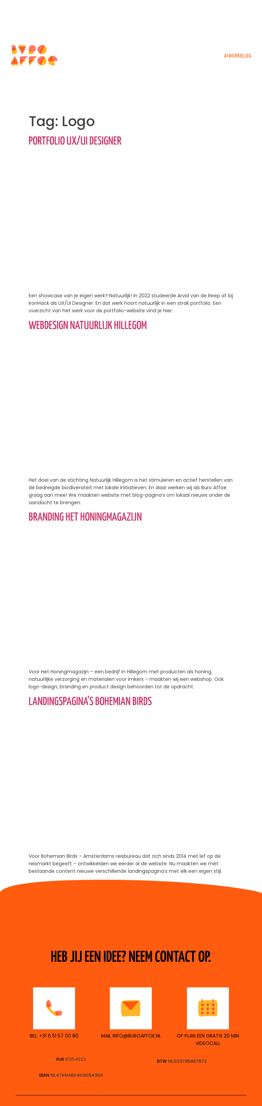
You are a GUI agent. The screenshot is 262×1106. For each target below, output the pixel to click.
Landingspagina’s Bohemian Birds (90, 702)
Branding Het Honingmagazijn (85, 517)
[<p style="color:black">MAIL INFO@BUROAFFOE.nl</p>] (131, 1008)
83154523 (75, 1059)
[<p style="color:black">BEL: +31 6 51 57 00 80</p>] (54, 1008)
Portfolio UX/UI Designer (75, 141)
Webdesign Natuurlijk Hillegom (88, 325)
